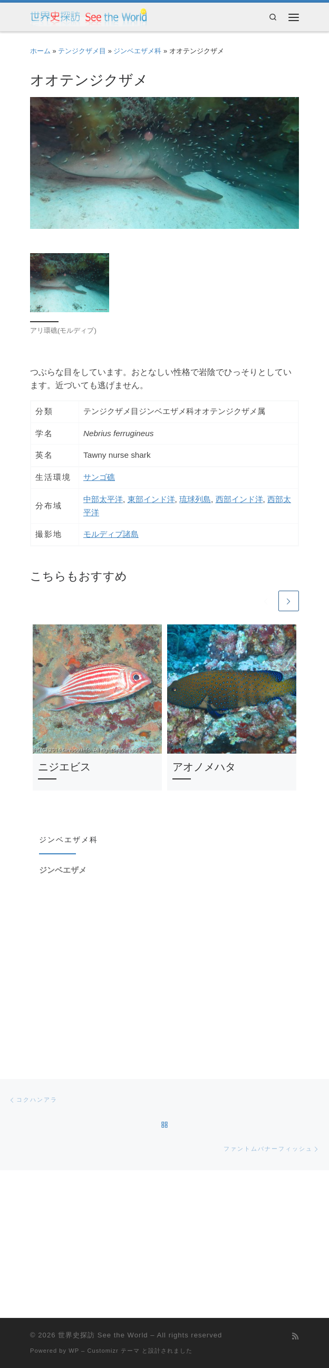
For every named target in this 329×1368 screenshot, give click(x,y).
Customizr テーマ (113, 1350)
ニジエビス (64, 767)
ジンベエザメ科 (137, 51)
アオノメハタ (204, 767)
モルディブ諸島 (111, 533)
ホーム (40, 51)
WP (74, 1350)
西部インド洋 (239, 499)
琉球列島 (195, 499)
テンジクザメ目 (82, 51)
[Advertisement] (164, 969)
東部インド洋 (151, 499)
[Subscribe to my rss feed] (295, 1337)
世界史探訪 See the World (103, 1335)
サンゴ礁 (99, 477)
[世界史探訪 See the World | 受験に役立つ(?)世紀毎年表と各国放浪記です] (88, 16)
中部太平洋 (103, 499)
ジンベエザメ (62, 870)
